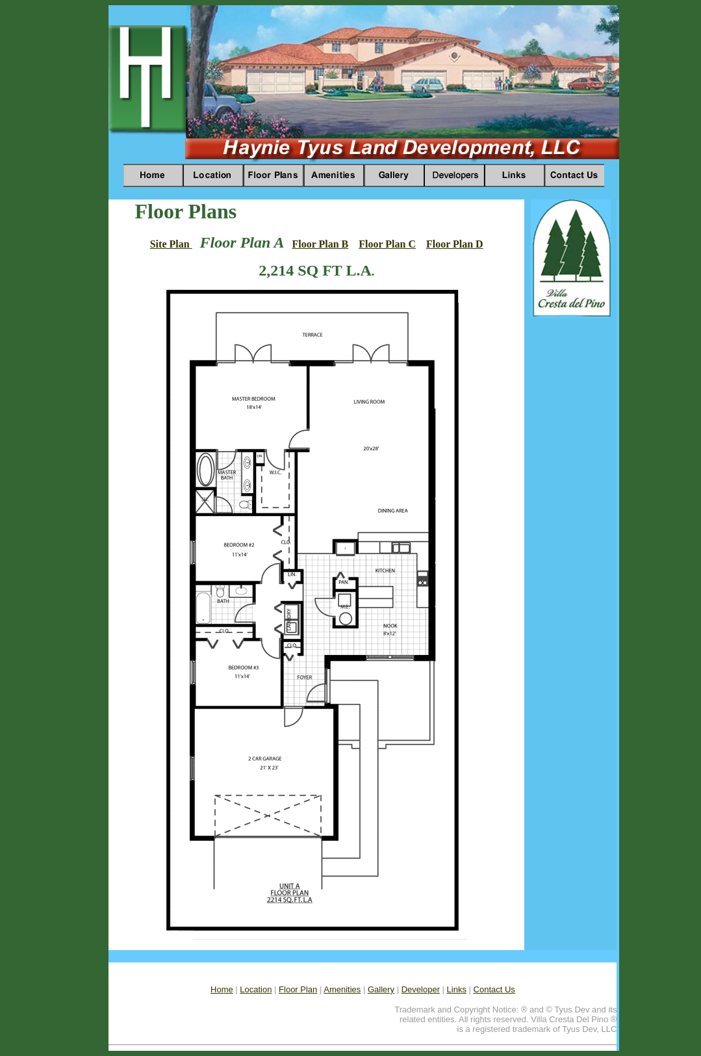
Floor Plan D (454, 244)
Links (456, 989)
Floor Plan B (320, 244)
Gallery (381, 989)
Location (256, 989)
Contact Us (494, 989)
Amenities (342, 989)
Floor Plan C (387, 244)
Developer (420, 989)
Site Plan (171, 244)
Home (221, 989)
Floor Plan (298, 989)
